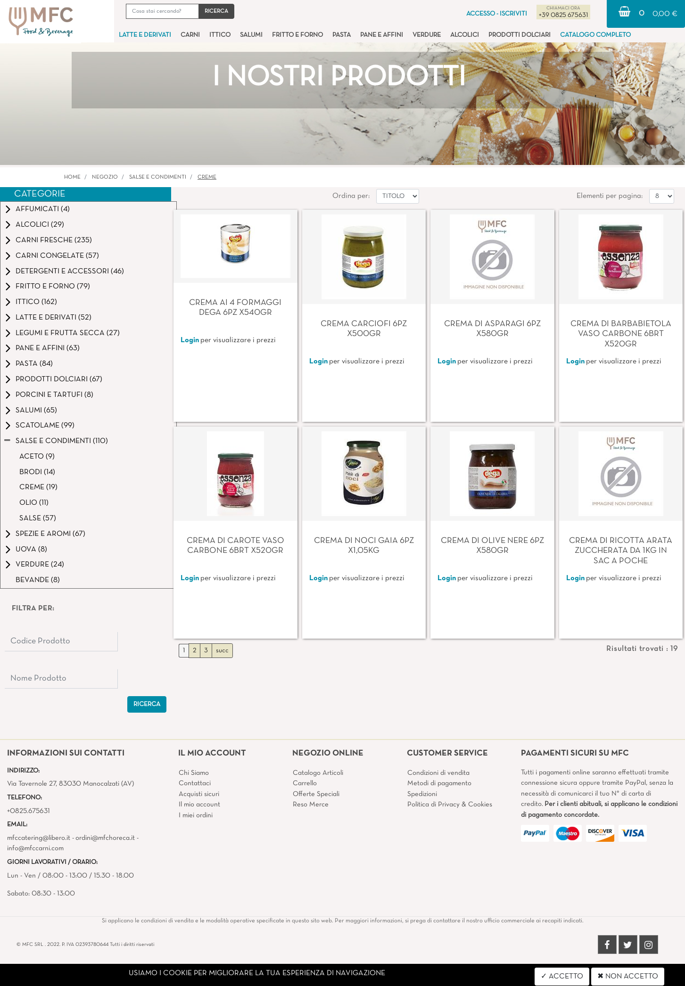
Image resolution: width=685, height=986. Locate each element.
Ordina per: (351, 196)
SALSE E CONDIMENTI (157, 177)
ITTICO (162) (36, 302)
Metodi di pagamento (439, 783)
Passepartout (362, 969)
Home (72, 177)
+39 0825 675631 (563, 15)
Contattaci (195, 783)
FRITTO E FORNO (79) (53, 286)
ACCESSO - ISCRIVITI (496, 14)
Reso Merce (311, 804)
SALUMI (251, 35)
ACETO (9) (37, 456)
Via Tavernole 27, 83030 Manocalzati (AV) (70, 784)
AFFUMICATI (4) (43, 209)
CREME (207, 177)
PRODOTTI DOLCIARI (519, 35)
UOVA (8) (31, 549)
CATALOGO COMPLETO (595, 35)
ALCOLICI (464, 35)
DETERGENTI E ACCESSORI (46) (70, 271)
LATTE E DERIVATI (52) (53, 317)
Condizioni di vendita (438, 773)
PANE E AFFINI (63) (48, 348)
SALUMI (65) (36, 410)
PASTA (341, 35)
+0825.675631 (28, 811)
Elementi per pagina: (610, 196)
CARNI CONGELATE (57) (57, 256)
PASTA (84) (34, 364)
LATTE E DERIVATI (145, 35)
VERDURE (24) (40, 564)
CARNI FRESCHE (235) (54, 240)
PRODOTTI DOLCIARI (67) (59, 379)
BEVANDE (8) (38, 580)
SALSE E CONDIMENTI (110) (62, 441)
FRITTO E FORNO (297, 35)
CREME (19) (38, 487)
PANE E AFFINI (381, 35)
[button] (216, 11)
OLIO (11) (34, 503)
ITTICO (220, 35)
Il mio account (199, 804)
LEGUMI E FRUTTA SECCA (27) (68, 333)
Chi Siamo (194, 773)
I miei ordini (196, 815)
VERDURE (427, 35)
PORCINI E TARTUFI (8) (54, 395)
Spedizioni (422, 794)
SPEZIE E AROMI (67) (50, 534)
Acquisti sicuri (199, 794)
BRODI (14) (37, 472)
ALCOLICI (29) (40, 225)
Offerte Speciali (316, 794)
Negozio (105, 177)
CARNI (190, 35)
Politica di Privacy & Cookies (449, 804)
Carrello (305, 783)
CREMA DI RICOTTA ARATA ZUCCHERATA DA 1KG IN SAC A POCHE (620, 551)
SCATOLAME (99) (45, 425)
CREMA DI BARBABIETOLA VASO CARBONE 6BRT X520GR (620, 334)
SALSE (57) (37, 518)
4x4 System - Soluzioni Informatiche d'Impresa (363, 980)
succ (222, 651)
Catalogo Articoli (318, 773)
